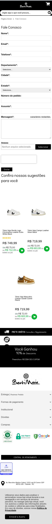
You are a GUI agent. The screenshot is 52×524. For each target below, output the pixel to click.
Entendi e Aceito (17, 516)
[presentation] (19, 159)
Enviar (7, 169)
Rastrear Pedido (17, 395)
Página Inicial (6, 19)
